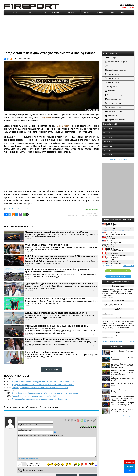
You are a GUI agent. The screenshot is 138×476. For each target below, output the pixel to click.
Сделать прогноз (127, 7)
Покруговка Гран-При (113, 107)
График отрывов (111, 116)
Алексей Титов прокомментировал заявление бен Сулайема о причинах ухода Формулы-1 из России (57, 270)
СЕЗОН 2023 (107, 142)
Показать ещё (51, 369)
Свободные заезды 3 (113, 82)
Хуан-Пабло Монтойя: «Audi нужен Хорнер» (47, 245)
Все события (128, 266)
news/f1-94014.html (107, 337)
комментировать (91, 209)
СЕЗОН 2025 (107, 133)
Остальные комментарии (112, 341)
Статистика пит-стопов (113, 99)
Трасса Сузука (111, 58)
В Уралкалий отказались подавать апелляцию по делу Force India (39, 399)
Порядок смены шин (113, 103)
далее (132, 341)
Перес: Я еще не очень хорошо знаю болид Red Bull (34, 396)
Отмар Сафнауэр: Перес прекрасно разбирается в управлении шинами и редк (45, 393)
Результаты (56, 12)
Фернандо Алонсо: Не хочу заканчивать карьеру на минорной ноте (40, 388)
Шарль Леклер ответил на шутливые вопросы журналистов (56, 313)
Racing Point (45, 118)
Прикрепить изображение (33, 470)
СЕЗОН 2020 (107, 155)
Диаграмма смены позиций (115, 120)
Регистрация (129, 5)
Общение (110, 12)
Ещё (122, 12)
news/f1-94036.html (107, 314)
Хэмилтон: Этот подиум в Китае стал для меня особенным (55, 298)
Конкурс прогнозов (112, 66)
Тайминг (99, 12)
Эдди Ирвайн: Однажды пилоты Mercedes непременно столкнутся (59, 283)
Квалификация (111, 87)
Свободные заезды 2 (113, 78)
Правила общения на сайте (28, 458)
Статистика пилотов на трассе (116, 62)
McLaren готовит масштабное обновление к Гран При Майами (56, 232)
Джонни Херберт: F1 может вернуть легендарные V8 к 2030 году (58, 339)
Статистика (71, 12)
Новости (27, 12)
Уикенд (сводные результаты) (115, 70)
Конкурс (86, 12)
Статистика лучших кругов (115, 95)
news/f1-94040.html (107, 297)
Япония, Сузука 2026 (110, 53)
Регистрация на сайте (88, 426)
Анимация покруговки (113, 111)
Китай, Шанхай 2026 (110, 124)
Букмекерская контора (118, 159)
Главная (16, 12)
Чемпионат (41, 12)
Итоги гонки (110, 91)
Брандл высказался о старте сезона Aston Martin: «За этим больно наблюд (43, 385)
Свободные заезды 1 (113, 74)
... (96, 465)
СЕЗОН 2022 (107, 146)
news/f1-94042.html (107, 305)
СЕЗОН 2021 (107, 150)
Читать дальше (128, 416)
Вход (122, 5)
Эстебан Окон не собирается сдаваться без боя (49, 352)
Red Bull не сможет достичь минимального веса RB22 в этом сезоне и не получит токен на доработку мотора (61, 257)
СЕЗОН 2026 (107, 128)
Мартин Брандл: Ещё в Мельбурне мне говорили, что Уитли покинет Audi (43, 381)
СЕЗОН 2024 (107, 137)
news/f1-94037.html (107, 329)
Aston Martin (63, 126)
